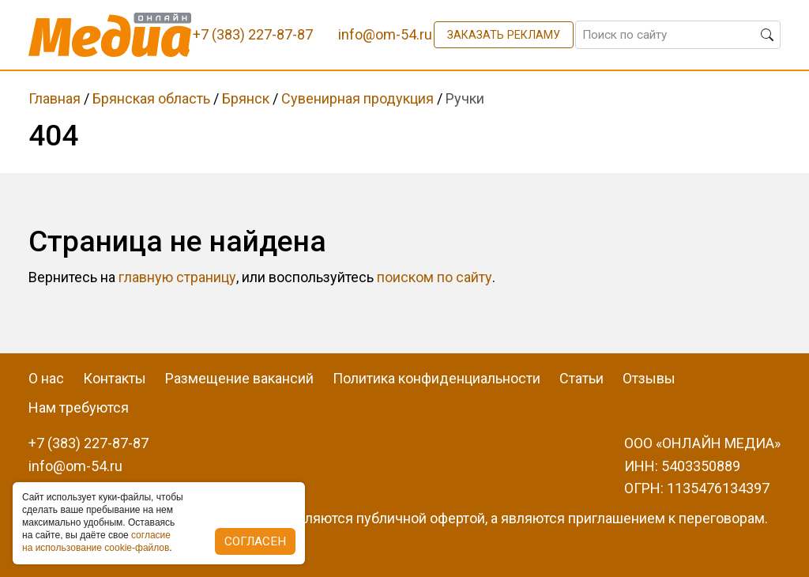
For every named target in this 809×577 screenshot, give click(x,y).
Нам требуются (78, 407)
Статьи (581, 378)
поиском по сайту (434, 277)
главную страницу (177, 277)
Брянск (245, 98)
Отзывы (649, 378)
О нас (46, 378)
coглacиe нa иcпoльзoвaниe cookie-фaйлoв (96, 541)
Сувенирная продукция (357, 98)
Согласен (255, 541)
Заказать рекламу (503, 34)
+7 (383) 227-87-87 (88, 443)
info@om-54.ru (75, 466)
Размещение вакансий (239, 378)
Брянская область (151, 98)
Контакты (114, 378)
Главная (54, 98)
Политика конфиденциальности (436, 378)
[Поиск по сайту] (678, 35)
